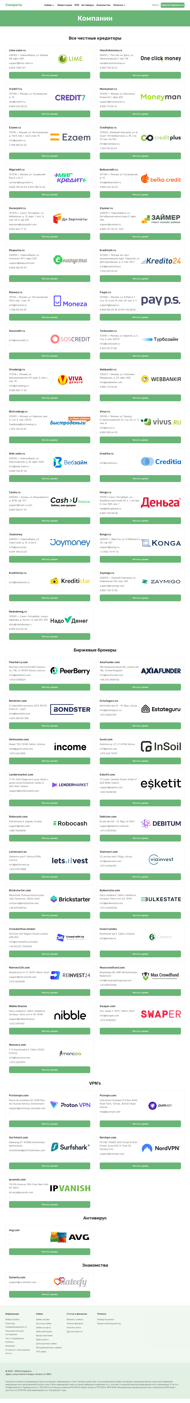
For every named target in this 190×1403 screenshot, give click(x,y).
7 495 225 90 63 (108, 271)
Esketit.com (107, 777)
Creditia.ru (107, 455)
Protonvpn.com (19, 1099)
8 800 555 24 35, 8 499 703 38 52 (118, 310)
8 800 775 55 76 (108, 106)
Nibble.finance (18, 1009)
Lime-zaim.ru (17, 50)
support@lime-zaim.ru (21, 63)
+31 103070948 (108, 988)
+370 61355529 (17, 681)
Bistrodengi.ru (18, 412)
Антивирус (87, 5)
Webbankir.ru (108, 370)
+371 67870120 (108, 833)
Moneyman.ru (108, 89)
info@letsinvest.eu (19, 867)
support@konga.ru (110, 548)
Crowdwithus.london (22, 932)
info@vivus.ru (107, 429)
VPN (76, 5)
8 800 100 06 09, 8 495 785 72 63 (27, 187)
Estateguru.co (109, 703)
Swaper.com (107, 1009)
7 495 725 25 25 (17, 430)
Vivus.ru (105, 412)
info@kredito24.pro (110, 267)
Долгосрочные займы (46, 1348)
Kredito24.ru (108, 251)
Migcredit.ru (17, 170)
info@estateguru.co (111, 712)
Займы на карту (43, 1332)
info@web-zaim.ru (19, 468)
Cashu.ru (14, 493)
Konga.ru (105, 536)
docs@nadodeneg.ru (20, 626)
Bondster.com (18, 703)
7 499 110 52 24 (108, 148)
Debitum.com (108, 819)
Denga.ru (105, 493)
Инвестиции (65, 5)
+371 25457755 (108, 717)
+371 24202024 (108, 910)
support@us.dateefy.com (22, 1286)
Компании (10, 1350)
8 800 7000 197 (17, 67)
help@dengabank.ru (110, 510)
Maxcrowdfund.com (112, 970)
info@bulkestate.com (111, 906)
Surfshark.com (18, 1141)
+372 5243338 (17, 984)
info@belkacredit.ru (110, 183)
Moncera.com (17, 1048)
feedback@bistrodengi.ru (22, 425)
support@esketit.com (111, 790)
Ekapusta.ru (17, 251)
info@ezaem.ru (17, 140)
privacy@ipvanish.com (21, 1196)
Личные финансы (75, 1328)
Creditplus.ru (108, 127)
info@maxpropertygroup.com (115, 983)
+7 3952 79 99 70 (109, 553)
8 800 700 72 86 (109, 592)
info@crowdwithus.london (23, 945)
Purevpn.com (108, 1099)
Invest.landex (108, 932)
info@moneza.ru (18, 306)
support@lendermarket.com (24, 793)
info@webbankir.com (111, 383)
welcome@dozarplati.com (23, 225)
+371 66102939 (108, 868)
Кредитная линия (44, 1340)
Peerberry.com (18, 664)
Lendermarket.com (21, 777)
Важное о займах (75, 1324)
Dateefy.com (17, 1281)
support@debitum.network (114, 828)
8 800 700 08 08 (109, 514)
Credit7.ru (15, 89)
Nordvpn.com (108, 1141)
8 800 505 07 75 (17, 511)
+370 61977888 (17, 872)
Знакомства (103, 5)
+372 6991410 (16, 1027)
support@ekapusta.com (21, 263)
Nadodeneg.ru (18, 613)
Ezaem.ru (15, 127)
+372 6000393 (108, 1023)
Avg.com (14, 1234)
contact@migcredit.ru (21, 183)
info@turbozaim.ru (110, 344)
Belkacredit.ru (109, 170)
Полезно (119, 5)
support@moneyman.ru (112, 102)
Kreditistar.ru (17, 574)
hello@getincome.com (21, 751)
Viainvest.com (109, 854)
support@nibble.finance (21, 1022)
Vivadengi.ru (17, 370)
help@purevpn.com (110, 1115)
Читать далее (49, 75)
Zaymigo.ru (107, 574)
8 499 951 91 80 (108, 349)
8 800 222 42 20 (109, 187)
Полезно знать (74, 1332)
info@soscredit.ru (18, 341)
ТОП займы (41, 1356)
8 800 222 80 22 (18, 106)
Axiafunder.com (110, 664)
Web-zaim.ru (17, 455)
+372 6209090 (17, 1065)
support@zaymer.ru (110, 225)
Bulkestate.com (110, 893)
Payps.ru (105, 293)
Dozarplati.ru (17, 208)
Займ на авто (42, 1344)
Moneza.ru (15, 293)
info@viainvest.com (110, 864)
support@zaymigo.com (112, 587)
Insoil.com (106, 741)
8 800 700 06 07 (109, 67)
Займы (48, 5)
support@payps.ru (109, 306)
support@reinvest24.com (22, 980)
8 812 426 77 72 (17, 229)
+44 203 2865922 (109, 681)
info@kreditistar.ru (19, 584)
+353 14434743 (108, 794)
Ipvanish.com (17, 1183)
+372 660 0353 (17, 755)
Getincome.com (19, 741)
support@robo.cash (19, 828)
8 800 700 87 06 (18, 472)
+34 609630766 (18, 910)
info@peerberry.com (20, 677)
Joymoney (15, 536)
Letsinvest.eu (18, 854)
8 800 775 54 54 (108, 388)
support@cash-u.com (20, 506)
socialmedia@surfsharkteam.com (27, 1154)
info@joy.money (18, 548)
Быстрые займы (44, 1328)
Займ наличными (44, 1336)
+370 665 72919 (108, 755)
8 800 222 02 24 (18, 631)
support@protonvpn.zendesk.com (27, 1112)
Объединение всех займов (49, 1352)
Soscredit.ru (17, 331)
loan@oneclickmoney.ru (112, 63)
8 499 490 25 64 (18, 553)
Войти (155, 5)
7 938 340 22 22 (18, 145)
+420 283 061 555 (19, 720)
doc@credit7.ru (17, 102)
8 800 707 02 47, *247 (112, 229)
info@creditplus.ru (110, 144)
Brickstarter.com (20, 893)
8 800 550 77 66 (18, 391)
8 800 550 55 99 (18, 268)
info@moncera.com (19, 1061)
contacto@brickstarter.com (24, 906)
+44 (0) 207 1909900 (20, 949)
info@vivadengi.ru (19, 387)
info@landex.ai (108, 941)
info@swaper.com (109, 1019)
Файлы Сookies (12, 1324)
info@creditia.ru (108, 464)
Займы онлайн (43, 1324)
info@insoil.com (108, 751)
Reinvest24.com (19, 970)
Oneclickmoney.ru (111, 50)
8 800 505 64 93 (108, 433)
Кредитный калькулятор (109, 1328)
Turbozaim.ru (108, 331)
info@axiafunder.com (111, 677)
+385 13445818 (17, 833)
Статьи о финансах (77, 1318)
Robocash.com (18, 819)
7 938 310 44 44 (17, 310)
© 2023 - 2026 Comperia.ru (18, 1375)
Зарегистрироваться (172, 5)
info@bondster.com (19, 715)
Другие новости (74, 1336)
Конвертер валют (106, 1324)
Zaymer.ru (106, 208)
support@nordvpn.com (112, 1157)
